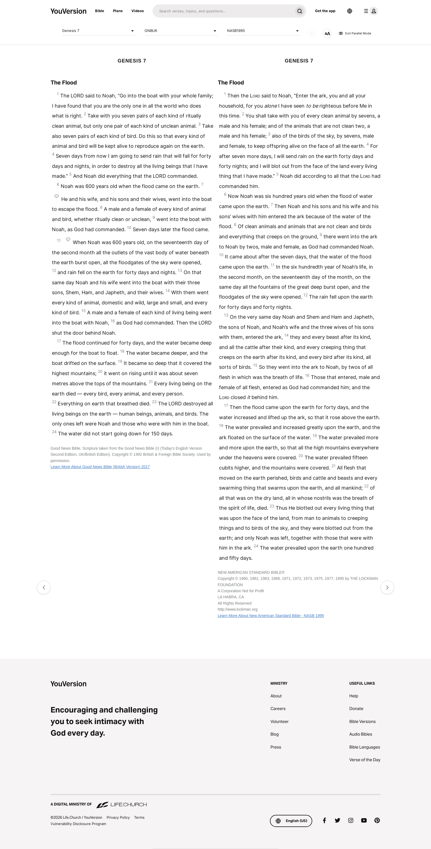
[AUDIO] (311, 33)
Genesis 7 (99, 31)
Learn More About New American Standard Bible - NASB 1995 (271, 615)
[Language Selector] (349, 11)
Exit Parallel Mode (355, 33)
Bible (99, 11)
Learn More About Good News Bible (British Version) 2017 (100, 467)
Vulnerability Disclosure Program (78, 823)
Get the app (325, 11)
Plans (118, 11)
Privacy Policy (118, 817)
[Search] (223, 11)
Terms (139, 817)
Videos (137, 11)
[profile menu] (370, 11)
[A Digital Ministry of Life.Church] (215, 801)
